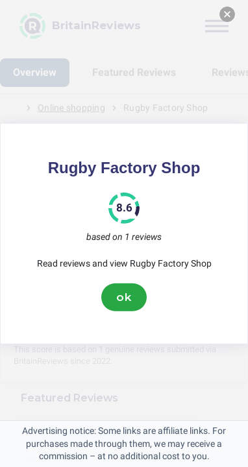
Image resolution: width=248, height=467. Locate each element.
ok (124, 297)
